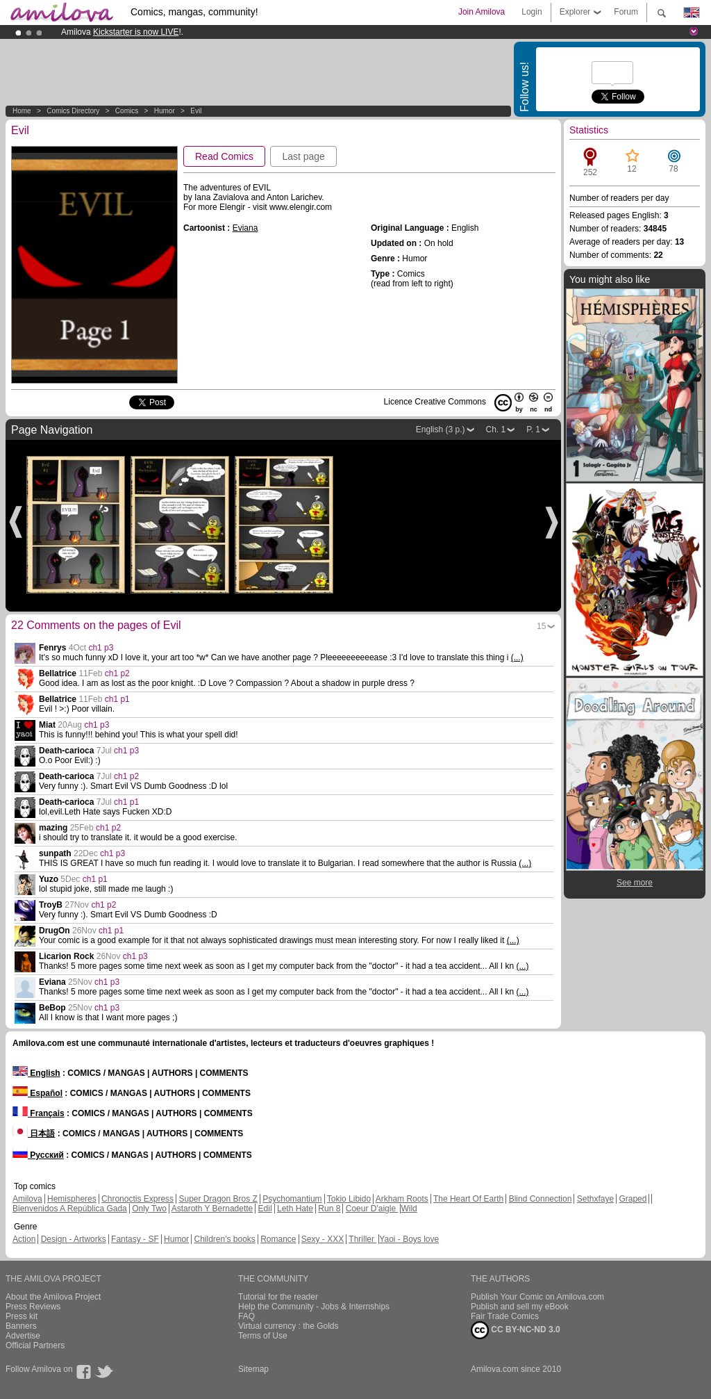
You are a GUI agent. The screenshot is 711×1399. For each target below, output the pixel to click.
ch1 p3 (100, 648)
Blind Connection (540, 1199)
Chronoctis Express (137, 1199)
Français (38, 1113)
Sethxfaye (595, 1199)
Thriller (362, 1239)
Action (23, 1239)
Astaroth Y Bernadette (212, 1208)
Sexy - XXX (322, 1239)
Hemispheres (72, 1199)
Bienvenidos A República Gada (69, 1208)
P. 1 (533, 429)
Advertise (23, 1336)
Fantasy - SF (135, 1239)
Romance (278, 1239)
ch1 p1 (117, 699)
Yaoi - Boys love (409, 1239)
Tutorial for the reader (278, 1297)
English (36, 1073)
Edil (265, 1208)
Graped (632, 1199)
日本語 (33, 1133)
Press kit (21, 1316)
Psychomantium (291, 1199)
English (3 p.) (440, 429)
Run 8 (329, 1208)
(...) (517, 657)
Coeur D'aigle (372, 1208)
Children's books (224, 1239)
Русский (38, 1155)
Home (21, 111)
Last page (303, 156)
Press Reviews (33, 1306)
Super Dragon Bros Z (217, 1199)
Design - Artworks (73, 1239)
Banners (21, 1326)
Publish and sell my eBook (520, 1306)
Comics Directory (73, 111)
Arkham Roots (402, 1199)
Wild (409, 1208)
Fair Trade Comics (505, 1316)
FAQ (246, 1316)
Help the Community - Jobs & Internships (314, 1306)
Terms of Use (262, 1336)
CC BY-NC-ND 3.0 (515, 1330)
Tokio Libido (349, 1199)
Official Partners (35, 1345)
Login (531, 12)
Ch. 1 (496, 429)
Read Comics (224, 156)
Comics (126, 111)
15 (541, 626)
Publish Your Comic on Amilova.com (537, 1297)
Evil (195, 111)
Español (37, 1093)
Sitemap (253, 1369)
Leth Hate (295, 1208)
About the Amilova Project (53, 1297)
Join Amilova (481, 12)
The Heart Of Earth (468, 1199)
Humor (164, 111)
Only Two (149, 1208)
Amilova (27, 1199)
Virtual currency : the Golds (288, 1326)
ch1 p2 (117, 673)
